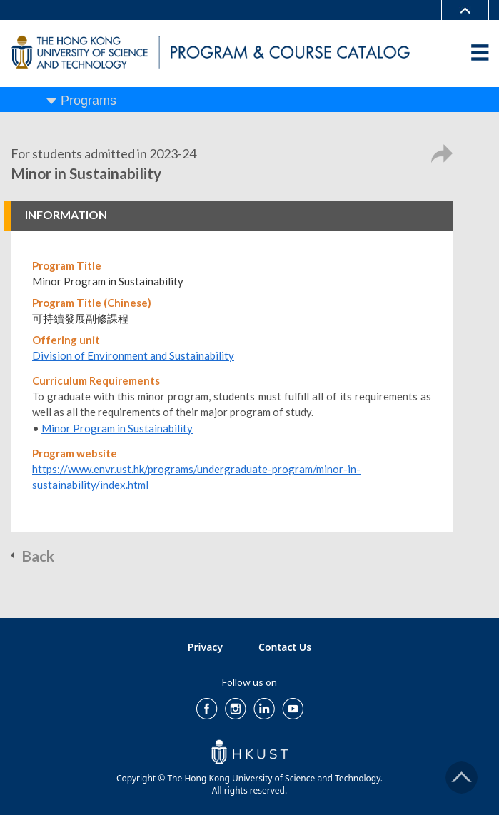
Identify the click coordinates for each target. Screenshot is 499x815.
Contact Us (284, 647)
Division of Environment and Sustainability (133, 355)
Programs (88, 100)
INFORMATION (66, 214)
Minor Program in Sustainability (117, 428)
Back (37, 556)
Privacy (205, 647)
